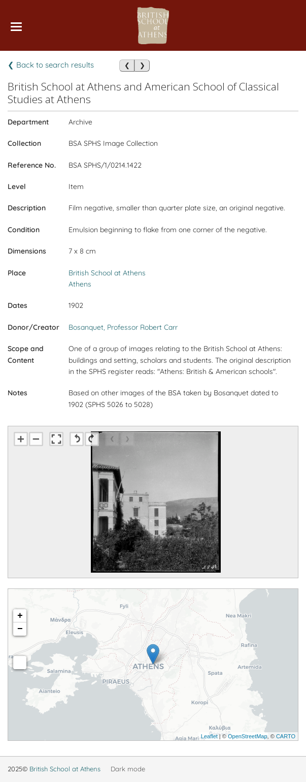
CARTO (285, 736)
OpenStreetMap (247, 736)
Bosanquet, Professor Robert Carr (123, 327)
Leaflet (209, 736)
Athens (80, 284)
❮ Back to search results (51, 65)
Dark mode (128, 769)
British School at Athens (107, 272)
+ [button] (20, 616)
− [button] (20, 629)
